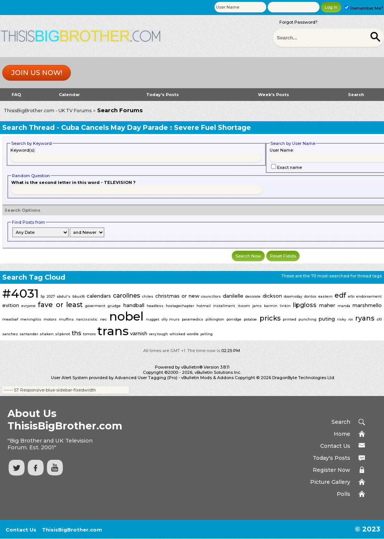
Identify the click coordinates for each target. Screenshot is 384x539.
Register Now (331, 470)
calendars (99, 296)
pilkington (215, 319)
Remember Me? (363, 8)
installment (224, 306)
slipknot (62, 334)
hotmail (203, 306)
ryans (364, 318)
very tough (158, 334)
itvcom (244, 306)
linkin (285, 306)
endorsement (369, 296)
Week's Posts (273, 94)
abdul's (63, 296)
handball (133, 305)
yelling (206, 334)
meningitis (30, 319)
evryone (28, 306)
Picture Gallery (330, 482)
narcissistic (87, 319)
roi (350, 319)
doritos (310, 296)
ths (76, 333)
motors (50, 319)
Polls (343, 494)
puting (327, 319)
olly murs (171, 319)
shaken (47, 334)
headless (155, 306)
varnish (138, 333)
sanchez (10, 334)
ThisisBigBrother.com (72, 530)
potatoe (250, 319)
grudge (114, 306)
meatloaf (10, 319)
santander (29, 334)
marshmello (367, 305)
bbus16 (78, 296)
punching (307, 319)
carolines (126, 295)
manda (344, 306)
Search (356, 94)
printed (289, 319)
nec (103, 319)
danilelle (233, 296)
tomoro (89, 334)
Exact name (286, 167)
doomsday (293, 296)
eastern (325, 296)
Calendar (69, 94)
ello (351, 296)
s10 (379, 319)
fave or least (60, 305)
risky (341, 319)
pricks (270, 318)
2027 (50, 296)
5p (42, 296)
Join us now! (36, 73)
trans (113, 331)
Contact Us (335, 446)
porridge (234, 319)
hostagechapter (180, 306)
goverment (95, 306)
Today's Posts (162, 94)
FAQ (16, 94)
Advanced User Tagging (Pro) (146, 377)
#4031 (20, 293)
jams (257, 306)
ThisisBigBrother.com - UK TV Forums (48, 110)
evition (10, 305)
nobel (126, 316)
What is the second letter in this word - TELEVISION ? (73, 182)
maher (327, 305)
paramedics (192, 319)
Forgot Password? (298, 22)
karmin (271, 306)
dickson (272, 296)
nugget (152, 319)
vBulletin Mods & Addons (207, 377)
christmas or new (177, 296)
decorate (253, 296)
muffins (66, 319)
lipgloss (304, 305)
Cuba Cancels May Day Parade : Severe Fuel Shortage (156, 127)
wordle (193, 334)
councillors (211, 296)
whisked (177, 334)
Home (342, 434)
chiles (147, 296)
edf (340, 295)
